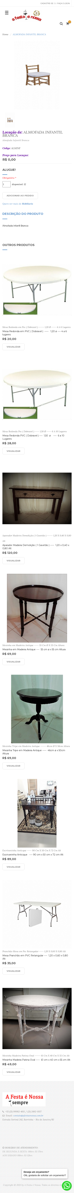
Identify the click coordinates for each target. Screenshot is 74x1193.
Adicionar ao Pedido (20, 195)
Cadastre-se (47, 3)
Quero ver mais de (17, 203)
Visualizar (13, 346)
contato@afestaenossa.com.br (28, 1115)
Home (5, 34)
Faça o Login (63, 3)
